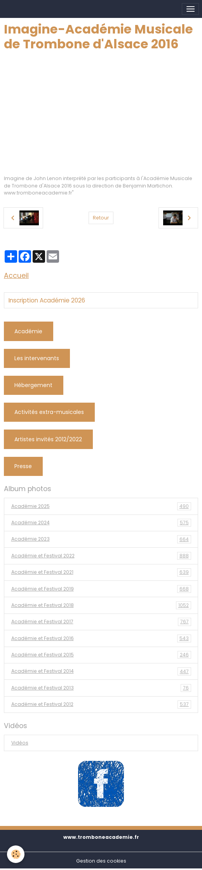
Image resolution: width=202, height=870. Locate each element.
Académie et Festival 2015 (101, 655)
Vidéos (19, 742)
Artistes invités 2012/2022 (48, 439)
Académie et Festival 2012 (101, 704)
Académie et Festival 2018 (101, 605)
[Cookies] (15, 854)
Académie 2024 (101, 523)
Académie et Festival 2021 (101, 572)
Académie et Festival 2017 (101, 622)
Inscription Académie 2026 (47, 300)
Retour (101, 217)
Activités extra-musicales (49, 412)
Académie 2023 (101, 539)
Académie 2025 (101, 506)
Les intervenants (36, 358)
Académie (28, 331)
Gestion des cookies (101, 861)
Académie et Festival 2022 (101, 556)
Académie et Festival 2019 (101, 589)
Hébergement (33, 385)
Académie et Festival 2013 (101, 688)
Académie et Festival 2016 (101, 638)
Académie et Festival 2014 (101, 671)
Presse (23, 466)
